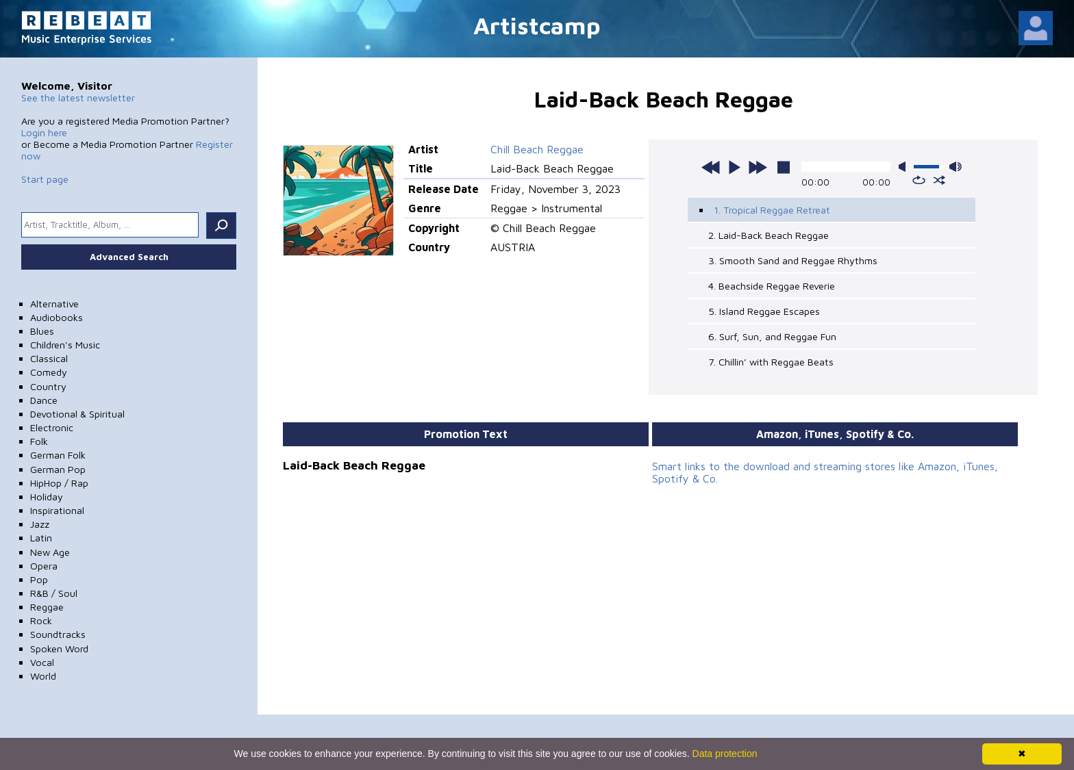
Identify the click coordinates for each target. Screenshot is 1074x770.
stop (783, 167)
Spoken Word (59, 648)
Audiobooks (56, 317)
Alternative (54, 303)
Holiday (46, 496)
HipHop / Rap (59, 483)
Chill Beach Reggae (537, 149)
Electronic (51, 427)
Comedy (48, 372)
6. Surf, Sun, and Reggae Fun (772, 336)
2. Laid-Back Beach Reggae (768, 235)
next (757, 167)
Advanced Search (129, 256)
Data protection (725, 753)
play (734, 167)
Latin (41, 537)
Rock (41, 620)
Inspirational (57, 510)
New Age (50, 552)
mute (905, 167)
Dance (44, 400)
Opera (44, 566)
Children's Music (65, 344)
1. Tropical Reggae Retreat (772, 210)
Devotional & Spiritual (77, 414)
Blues (42, 331)
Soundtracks (58, 634)
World (43, 676)
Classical (49, 358)
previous (711, 167)
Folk (39, 441)
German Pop (58, 469)
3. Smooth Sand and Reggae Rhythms (792, 260)
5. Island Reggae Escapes (764, 311)
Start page (44, 179)
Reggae (47, 607)
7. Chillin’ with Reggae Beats (771, 362)
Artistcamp (537, 25)
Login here (44, 132)
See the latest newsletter (78, 97)
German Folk (58, 455)
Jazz (39, 524)
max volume (955, 167)
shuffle (939, 180)
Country (48, 386)
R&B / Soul (53, 593)
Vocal (42, 662)
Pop (39, 579)
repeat (918, 180)
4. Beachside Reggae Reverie (771, 286)
